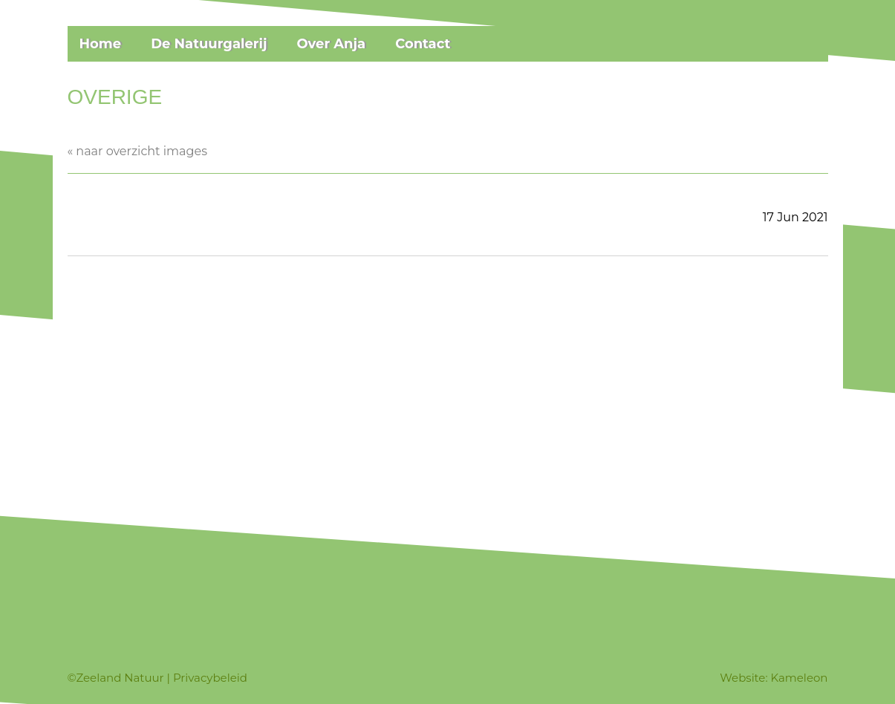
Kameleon (799, 678)
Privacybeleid (210, 678)
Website (742, 678)
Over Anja (330, 44)
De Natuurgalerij (209, 44)
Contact (422, 44)
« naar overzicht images (137, 151)
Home (100, 44)
